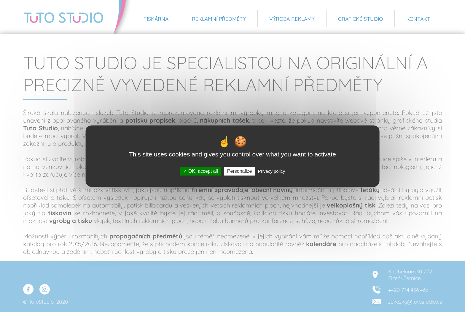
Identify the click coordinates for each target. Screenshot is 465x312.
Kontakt (418, 18)
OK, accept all (200, 171)
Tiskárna (156, 18)
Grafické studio (360, 18)
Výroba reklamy (292, 18)
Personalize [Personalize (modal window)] (239, 171)
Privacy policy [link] (271, 171)
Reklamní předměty (219, 18)
